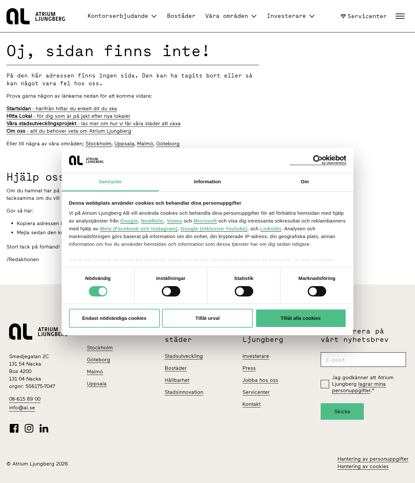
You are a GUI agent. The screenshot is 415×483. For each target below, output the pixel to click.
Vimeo (174, 220)
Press (249, 368)
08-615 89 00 (25, 399)
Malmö (145, 143)
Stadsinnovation (184, 392)
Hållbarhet (177, 380)
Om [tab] (305, 181)
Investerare (286, 15)
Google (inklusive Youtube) (214, 228)
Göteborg (168, 143)
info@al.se (22, 408)
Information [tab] (207, 181)
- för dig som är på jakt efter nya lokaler (68, 116)
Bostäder (181, 15)
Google (129, 220)
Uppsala (124, 143)
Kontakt (252, 404)
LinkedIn (271, 228)
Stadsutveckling (184, 356)
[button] (401, 16)
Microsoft (205, 220)
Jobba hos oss (260, 380)
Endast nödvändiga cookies (114, 318)
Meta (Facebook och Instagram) (139, 228)
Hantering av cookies (363, 466)
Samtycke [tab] (110, 181)
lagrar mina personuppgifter (359, 387)
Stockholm (99, 143)
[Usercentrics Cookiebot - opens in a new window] (318, 160)
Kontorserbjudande (118, 15)
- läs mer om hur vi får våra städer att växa (93, 123)
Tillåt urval (208, 318)
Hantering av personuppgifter (373, 459)
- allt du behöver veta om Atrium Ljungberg (68, 131)
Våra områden (226, 15)
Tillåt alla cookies (301, 318)
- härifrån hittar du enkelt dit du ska (61, 108)
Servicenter (364, 16)
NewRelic (152, 220)
